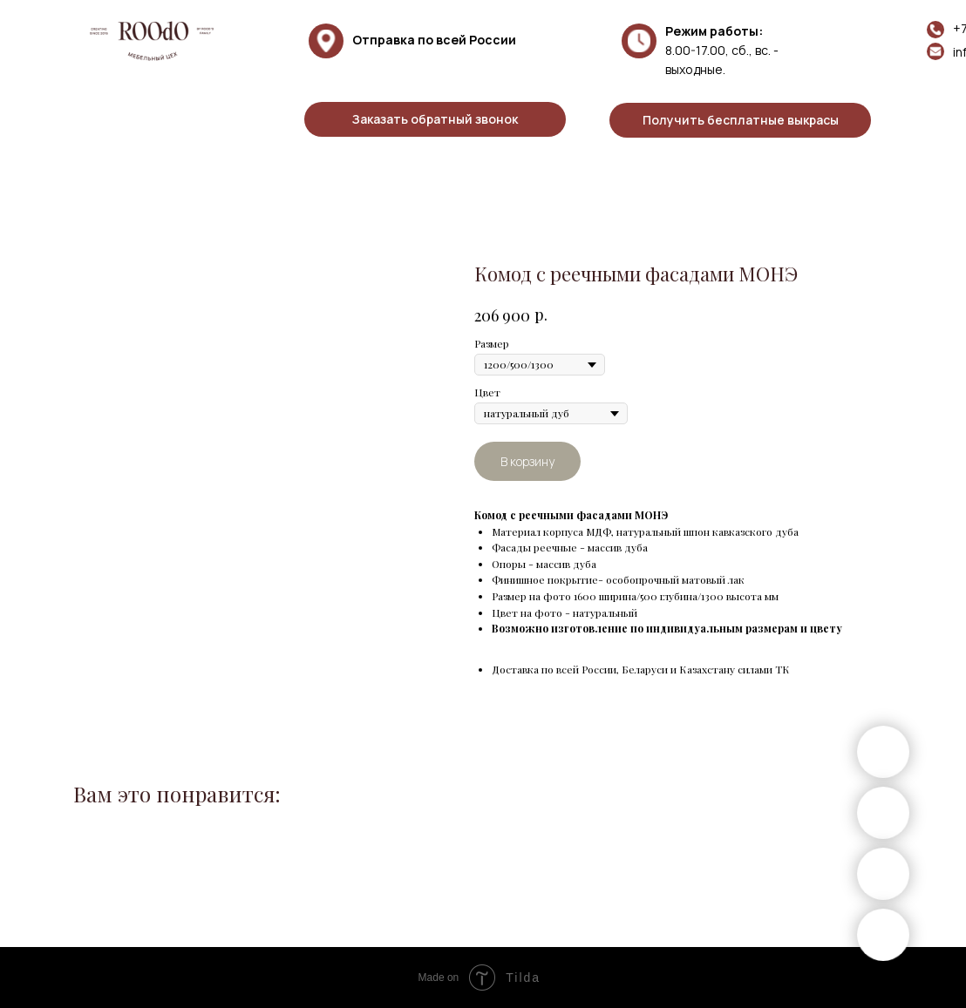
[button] (435, 119)
